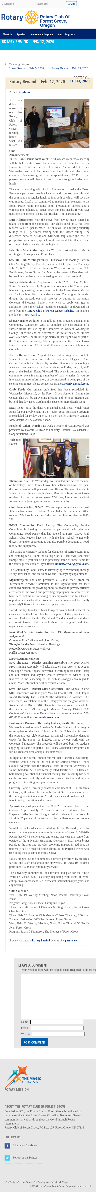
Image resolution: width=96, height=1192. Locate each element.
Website (25, 1034)
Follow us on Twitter (25, 1157)
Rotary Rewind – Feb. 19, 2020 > (70, 68)
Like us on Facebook (25, 1145)
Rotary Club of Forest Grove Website (50, 310)
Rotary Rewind (41, 940)
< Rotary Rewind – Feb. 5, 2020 (25, 68)
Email (24, 1028)
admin (26, 92)
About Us (7, 34)
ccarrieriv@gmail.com (74, 383)
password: (42, 4)
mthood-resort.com (47, 717)
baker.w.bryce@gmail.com (71, 563)
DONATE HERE (10, 54)
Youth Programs (66, 34)
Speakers (22, 34)
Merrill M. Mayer (59, 1182)
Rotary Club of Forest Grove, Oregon (55, 1186)
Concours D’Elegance (42, 34)
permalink (71, 940)
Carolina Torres (24, 1182)
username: (8, 4)
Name (24, 1021)
